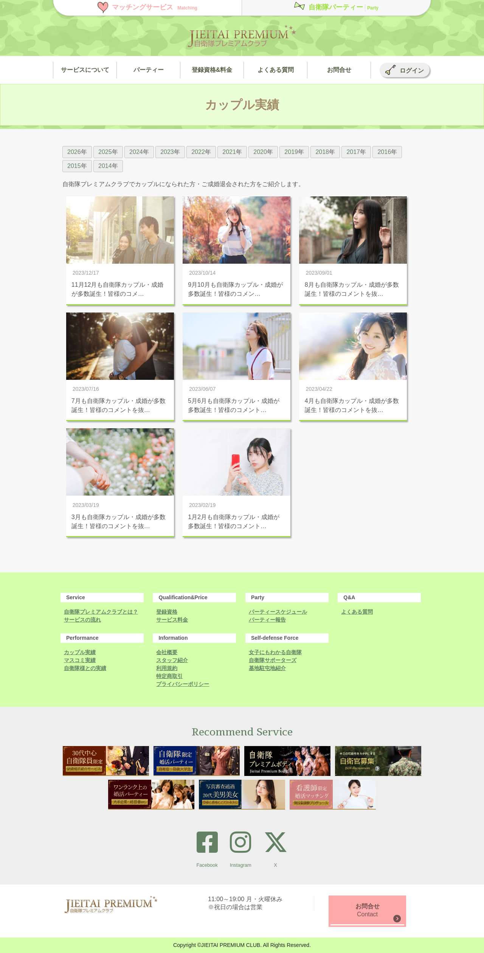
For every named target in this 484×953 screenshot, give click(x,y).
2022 (198, 152)
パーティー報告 (267, 620)
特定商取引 (169, 676)
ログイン (412, 70)
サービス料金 (172, 620)
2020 (260, 152)
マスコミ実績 (80, 660)
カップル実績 (80, 652)
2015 (74, 166)
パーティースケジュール (278, 612)
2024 (136, 152)
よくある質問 (357, 612)
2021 (229, 152)
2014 (105, 166)
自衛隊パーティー (344, 7)
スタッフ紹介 (172, 660)
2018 (322, 152)
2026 (74, 152)
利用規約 (166, 668)
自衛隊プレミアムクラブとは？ (101, 612)
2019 (291, 152)
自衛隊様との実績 (85, 668)
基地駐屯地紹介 (267, 668)
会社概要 (166, 652)
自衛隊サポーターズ (272, 660)
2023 (167, 152)
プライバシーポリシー (182, 684)
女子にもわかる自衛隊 (275, 652)
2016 (384, 152)
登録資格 (166, 612)
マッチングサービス (154, 7)
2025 (105, 152)
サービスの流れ (82, 620)
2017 (353, 152)
